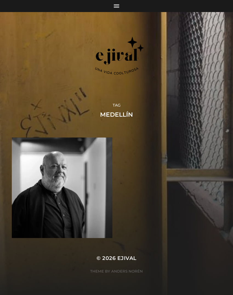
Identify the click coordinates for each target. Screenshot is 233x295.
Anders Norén (127, 271)
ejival (127, 258)
